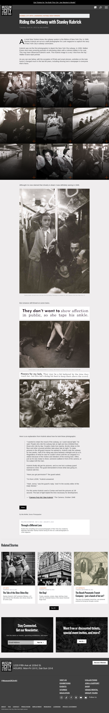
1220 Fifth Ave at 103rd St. (27, 665)
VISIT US (63, 680)
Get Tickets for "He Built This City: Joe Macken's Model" (54, 2)
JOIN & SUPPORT (92, 683)
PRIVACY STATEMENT (70, 706)
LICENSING (57, 706)
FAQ (9, 706)
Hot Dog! (42, 593)
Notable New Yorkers (51, 16)
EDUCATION (65, 693)
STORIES (63, 690)
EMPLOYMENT (37, 706)
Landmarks (38, 16)
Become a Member (100, 662)
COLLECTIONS (91, 680)
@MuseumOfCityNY (9, 681)
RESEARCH (47, 706)
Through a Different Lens (31, 525)
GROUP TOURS (91, 693)
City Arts (29, 16)
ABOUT (3, 706)
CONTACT (16, 706)
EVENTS (63, 686)
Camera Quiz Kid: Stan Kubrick (41, 497)
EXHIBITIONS (65, 683)
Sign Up (39, 642)
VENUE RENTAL (91, 690)
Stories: (22, 16)
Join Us (81, 641)
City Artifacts (80, 588)
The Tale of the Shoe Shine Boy (15, 593)
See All (53, 608)
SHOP (87, 686)
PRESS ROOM (25, 706)
